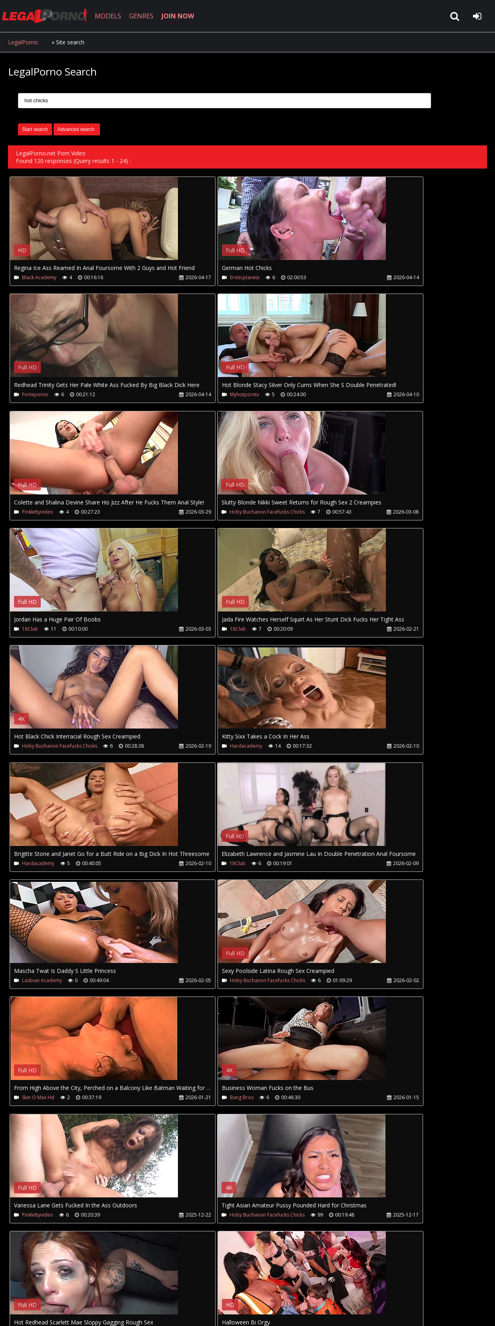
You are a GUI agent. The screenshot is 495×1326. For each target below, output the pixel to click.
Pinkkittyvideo (197, 395)
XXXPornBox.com (235, 1288)
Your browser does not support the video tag (94, 224)
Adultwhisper (37, 1102)
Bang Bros (34, 866)
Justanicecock (197, 984)
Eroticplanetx (196, 277)
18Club (30, 513)
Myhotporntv (37, 395)
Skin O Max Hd (356, 748)
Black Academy (39, 277)
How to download (139, 1288)
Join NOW (22, 1288)
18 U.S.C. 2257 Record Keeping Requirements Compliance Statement (261, 1311)
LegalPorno (23, 42)
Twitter (189, 1288)
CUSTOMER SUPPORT (73, 1288)
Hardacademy (38, 630)
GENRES (150, 16)
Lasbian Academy (42, 748)
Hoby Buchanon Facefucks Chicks (377, 395)
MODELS (117, 16)
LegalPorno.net (52, 16)
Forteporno (353, 277)
